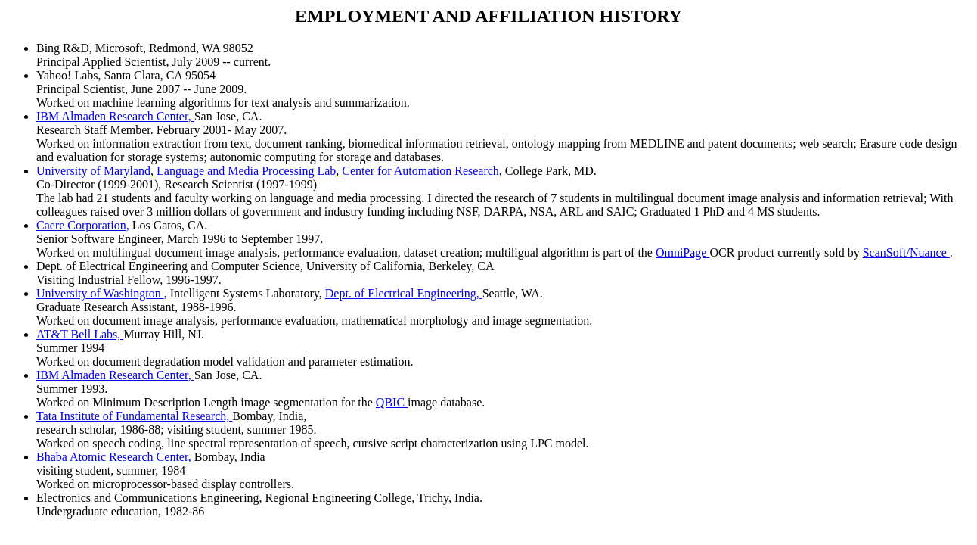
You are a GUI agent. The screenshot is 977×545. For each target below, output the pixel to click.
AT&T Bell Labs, (79, 334)
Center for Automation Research (420, 170)
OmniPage (683, 252)
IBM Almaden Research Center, (115, 116)
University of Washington (100, 293)
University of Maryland (93, 170)
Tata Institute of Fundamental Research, (134, 416)
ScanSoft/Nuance (906, 252)
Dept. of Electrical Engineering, (403, 293)
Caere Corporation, (82, 225)
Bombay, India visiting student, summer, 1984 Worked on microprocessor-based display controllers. (165, 470)
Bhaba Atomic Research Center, (115, 456)
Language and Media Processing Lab (246, 170)
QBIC (392, 402)
